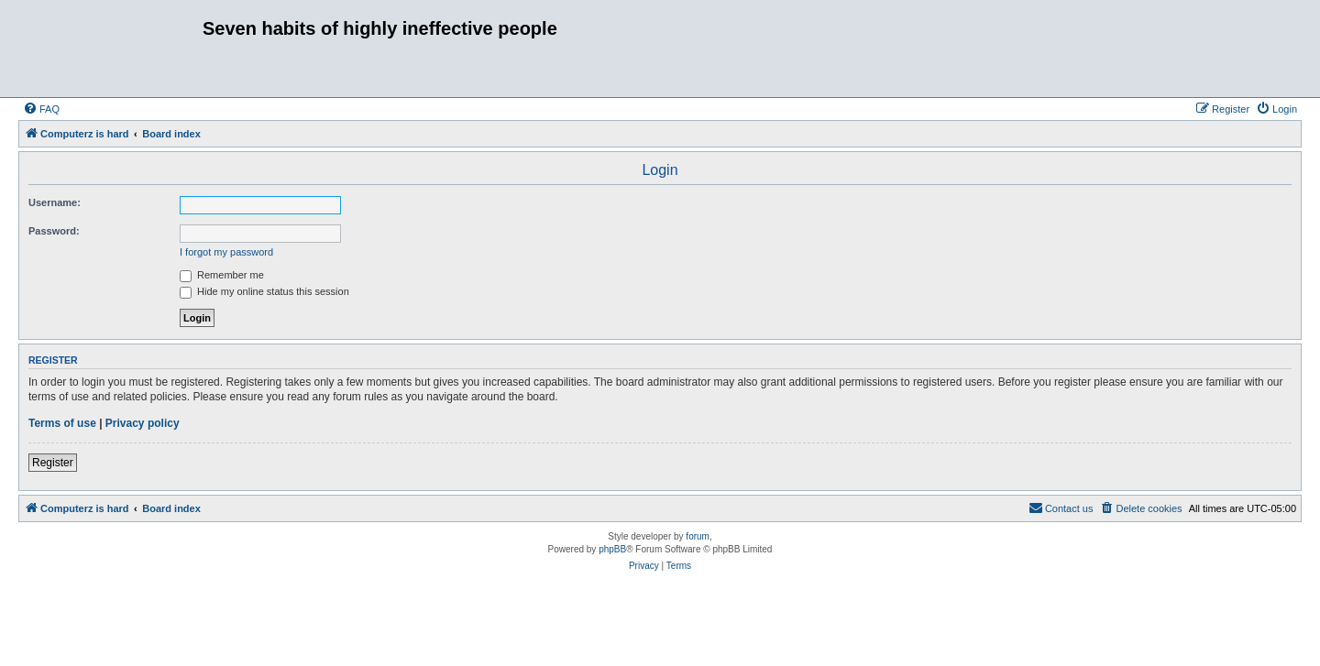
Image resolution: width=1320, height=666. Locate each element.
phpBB (612, 549)
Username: (54, 202)
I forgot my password (226, 251)
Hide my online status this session (264, 291)
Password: (54, 230)
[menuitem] (41, 109)
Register (52, 462)
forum (698, 536)
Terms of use (62, 423)
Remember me (222, 274)
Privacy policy (142, 423)
